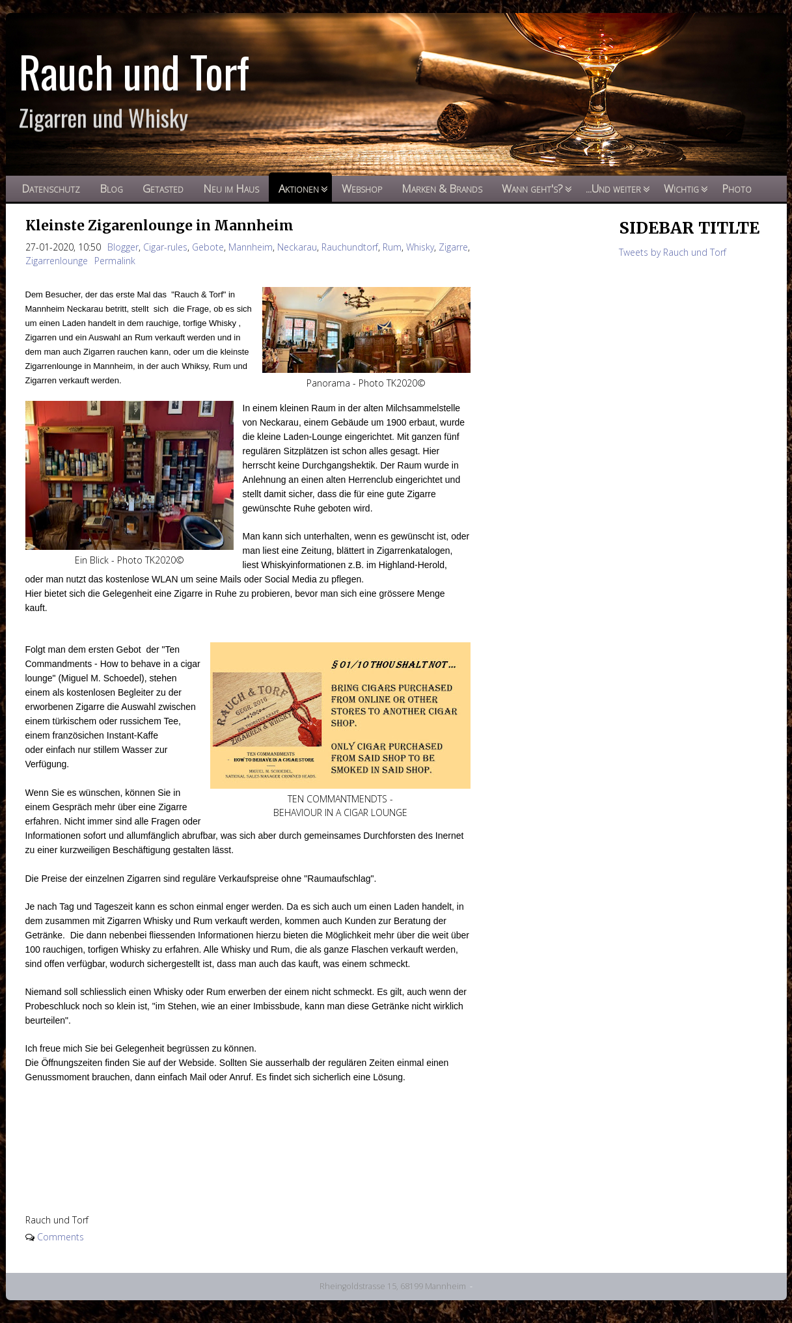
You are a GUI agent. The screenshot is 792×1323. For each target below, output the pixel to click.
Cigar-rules (165, 247)
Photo (737, 188)
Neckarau (297, 247)
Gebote (208, 247)
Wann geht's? (532, 188)
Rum (392, 247)
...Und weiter (613, 188)
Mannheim (250, 247)
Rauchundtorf (349, 247)
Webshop (362, 188)
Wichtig (681, 188)
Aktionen (299, 188)
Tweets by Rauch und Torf (672, 252)
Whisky (420, 247)
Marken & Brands (442, 188)
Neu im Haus (231, 188)
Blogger (123, 247)
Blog (111, 188)
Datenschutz (50, 188)
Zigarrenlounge (56, 260)
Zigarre (453, 247)
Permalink (114, 260)
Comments (60, 1237)
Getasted (163, 188)
